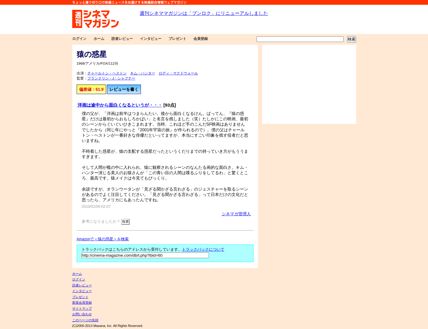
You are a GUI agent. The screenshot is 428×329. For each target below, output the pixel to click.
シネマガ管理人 (236, 213)
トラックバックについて (203, 249)
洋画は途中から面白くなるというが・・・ (120, 104)
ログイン (79, 39)
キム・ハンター (142, 73)
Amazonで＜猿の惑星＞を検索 (103, 239)
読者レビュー (122, 39)
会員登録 (200, 39)
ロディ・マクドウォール (178, 73)
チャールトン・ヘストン (107, 73)
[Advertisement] (309, 84)
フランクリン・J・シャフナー (111, 78)
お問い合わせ (82, 314)
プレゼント (177, 39)
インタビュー (150, 39)
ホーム (99, 39)
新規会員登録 (82, 302)
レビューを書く (124, 89)
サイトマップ (82, 308)
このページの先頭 (85, 320)
